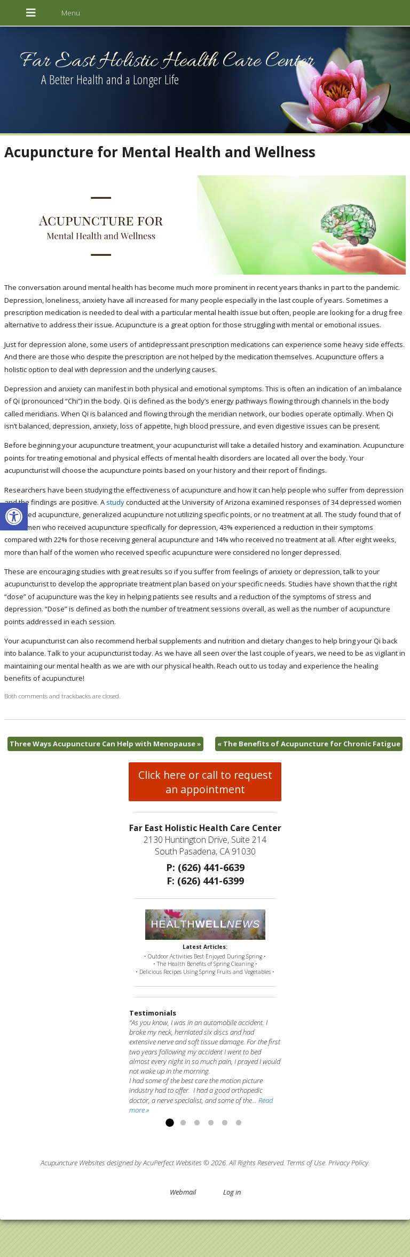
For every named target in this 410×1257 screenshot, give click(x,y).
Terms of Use (306, 1162)
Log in (232, 1192)
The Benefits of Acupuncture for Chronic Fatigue (308, 743)
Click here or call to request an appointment (205, 782)
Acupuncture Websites (73, 1162)
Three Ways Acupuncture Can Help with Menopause (105, 743)
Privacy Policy (348, 1162)
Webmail (183, 1192)
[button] (14, 516)
